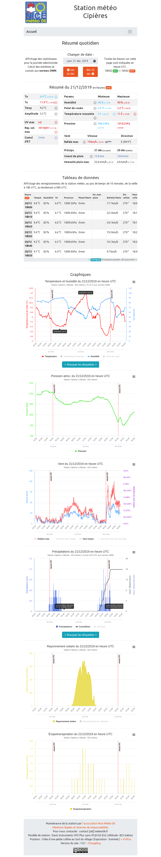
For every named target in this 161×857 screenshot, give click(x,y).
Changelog (94, 843)
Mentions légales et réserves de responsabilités (80, 827)
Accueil (31, 31)
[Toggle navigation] (130, 31)
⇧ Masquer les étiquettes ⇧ (80, 364)
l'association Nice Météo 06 (98, 823)
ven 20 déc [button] (71, 71)
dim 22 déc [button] (90, 71)
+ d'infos (126, 839)
